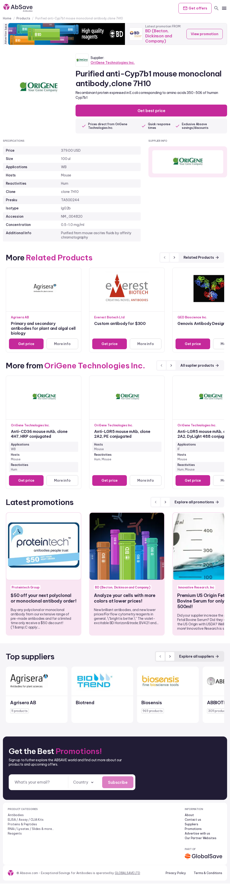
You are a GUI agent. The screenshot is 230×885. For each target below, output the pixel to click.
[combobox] (83, 783)
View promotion (203, 34)
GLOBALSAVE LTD (127, 874)
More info (61, 344)
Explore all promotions (197, 503)
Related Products (201, 258)
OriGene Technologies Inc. (113, 62)
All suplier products (199, 366)
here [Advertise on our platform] (5, 27)
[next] (174, 258)
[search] (216, 8)
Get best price (151, 110)
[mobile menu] (224, 8)
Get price (25, 344)
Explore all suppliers (199, 657)
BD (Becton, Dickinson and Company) (159, 37)
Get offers (193, 8)
